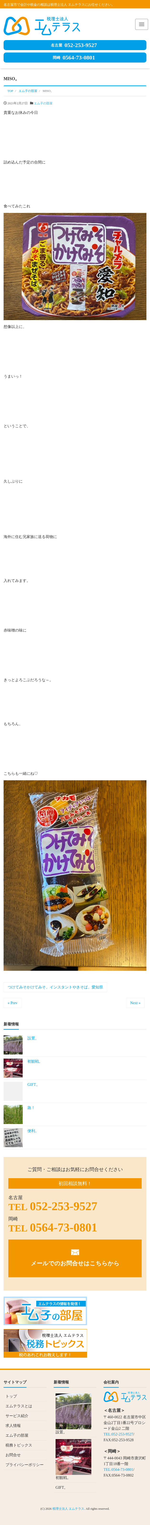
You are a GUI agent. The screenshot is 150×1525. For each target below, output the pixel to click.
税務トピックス (18, 1445)
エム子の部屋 (43, 103)
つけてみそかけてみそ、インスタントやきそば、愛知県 (55, 987)
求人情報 (13, 1426)
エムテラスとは (18, 1406)
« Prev (12, 1003)
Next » (135, 1003)
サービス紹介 (16, 1416)
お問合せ (13, 1455)
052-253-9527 (74, 45)
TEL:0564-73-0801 (118, 1469)
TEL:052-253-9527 (118, 1434)
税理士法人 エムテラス (68, 1508)
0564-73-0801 (74, 57)
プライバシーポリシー (24, 1465)
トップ (11, 1396)
